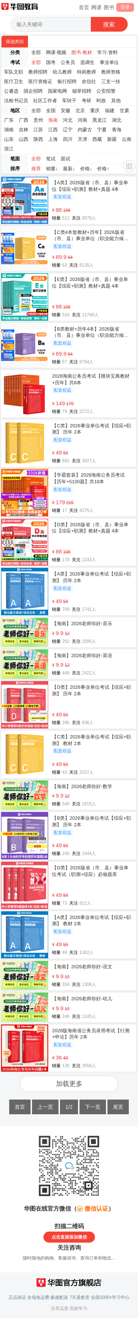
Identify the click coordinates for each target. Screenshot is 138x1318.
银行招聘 (67, 81)
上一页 (45, 1107)
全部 (36, 52)
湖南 (9, 129)
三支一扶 (110, 81)
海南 (53, 120)
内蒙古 (85, 129)
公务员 (68, 62)
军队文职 (13, 72)
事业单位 (109, 62)
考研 (86, 100)
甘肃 (124, 110)
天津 (82, 139)
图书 (109, 7)
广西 (23, 120)
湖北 (116, 120)
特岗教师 (86, 72)
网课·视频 (56, 52)
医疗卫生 (13, 81)
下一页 (92, 1107)
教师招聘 (37, 72)
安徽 (65, 110)
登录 (125, 7)
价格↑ (103, 168)
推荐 (36, 168)
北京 (80, 110)
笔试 (51, 158)
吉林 (23, 129)
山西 (23, 139)
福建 (109, 110)
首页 (84, 7)
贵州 (38, 120)
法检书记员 (16, 100)
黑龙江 (99, 120)
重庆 (95, 110)
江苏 (38, 129)
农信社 (89, 81)
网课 (96, 7)
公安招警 (106, 91)
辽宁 (67, 129)
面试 (65, 158)
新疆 (112, 139)
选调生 (87, 62)
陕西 (38, 139)
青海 (116, 129)
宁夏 (102, 129)
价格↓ (86, 168)
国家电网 (57, 91)
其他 (116, 100)
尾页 (118, 1107)
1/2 (69, 1107)
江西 (53, 129)
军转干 (69, 100)
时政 (101, 100)
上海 (53, 139)
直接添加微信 (73, 1237)
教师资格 (110, 72)
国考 (51, 62)
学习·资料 (107, 52)
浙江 (9, 149)
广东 (9, 120)
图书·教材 (81, 52)
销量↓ (52, 168)
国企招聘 (33, 91)
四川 (67, 139)
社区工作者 (45, 100)
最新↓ (69, 168)
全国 (51, 110)
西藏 (97, 139)
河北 (67, 120)
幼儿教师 (62, 72)
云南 (126, 139)
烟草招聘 (81, 91)
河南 (82, 120)
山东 (9, 139)
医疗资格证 (40, 81)
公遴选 (11, 91)
